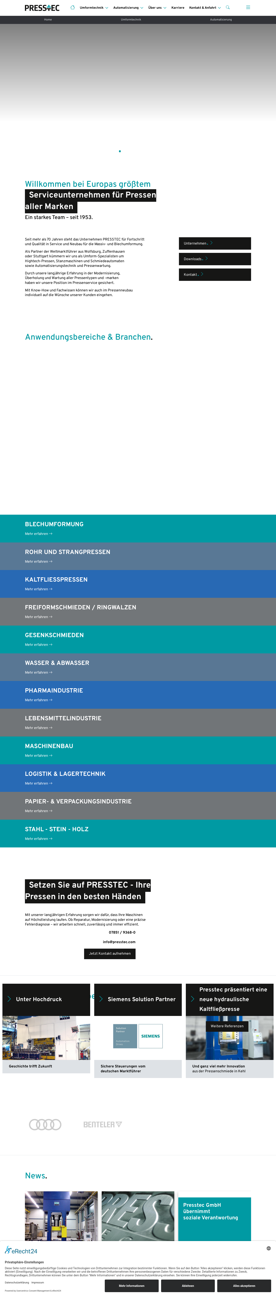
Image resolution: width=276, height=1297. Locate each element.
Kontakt (194, 236)
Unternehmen (199, 205)
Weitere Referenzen (227, 826)
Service (31, 1228)
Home (48, 19)
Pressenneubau (37, 1212)
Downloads (196, 220)
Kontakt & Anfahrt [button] (202, 8)
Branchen (148, 1220)
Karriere (177, 8)
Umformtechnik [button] (92, 8)
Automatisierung (221, 19)
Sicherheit (148, 1228)
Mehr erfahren (38, 334)
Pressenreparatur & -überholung (109, 1225)
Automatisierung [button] (126, 8)
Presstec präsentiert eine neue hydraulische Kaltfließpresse (228, 800)
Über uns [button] (155, 8)
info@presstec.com (119, 742)
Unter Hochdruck (34, 800)
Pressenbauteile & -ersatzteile (107, 1233)
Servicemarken (210, 1228)
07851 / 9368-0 (122, 733)
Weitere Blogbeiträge (138, 1115)
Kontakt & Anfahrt (213, 1236)
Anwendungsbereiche (42, 1220)
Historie (204, 1220)
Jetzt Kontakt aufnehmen (110, 754)
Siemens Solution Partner (136, 800)
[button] (228, 8)
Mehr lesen (38, 1082)
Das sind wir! (208, 1212)
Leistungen (149, 1212)
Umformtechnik (131, 19)
